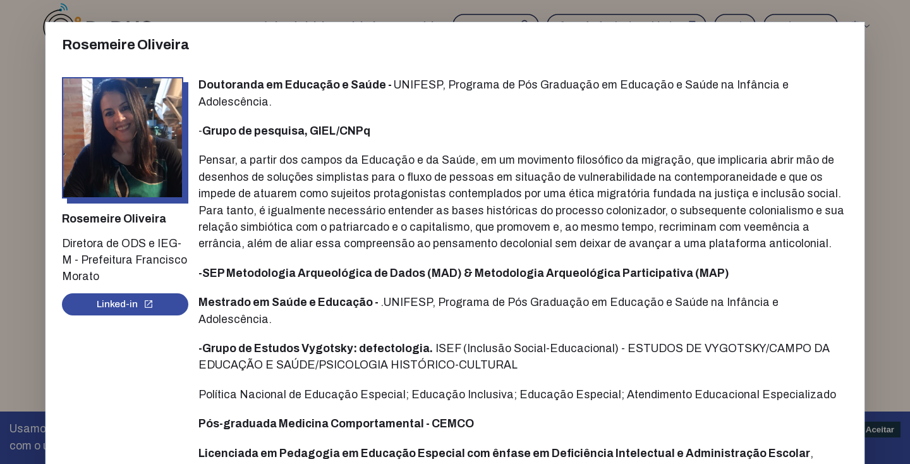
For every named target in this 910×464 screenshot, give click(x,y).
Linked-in (125, 303)
